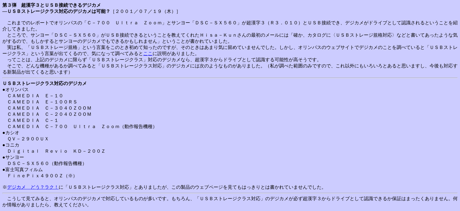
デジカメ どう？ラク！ (33, 187)
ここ (148, 53)
